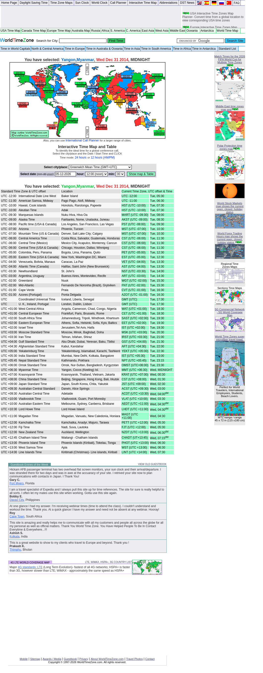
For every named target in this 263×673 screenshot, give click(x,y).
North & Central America (47, 48)
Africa (105, 30)
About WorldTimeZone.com (107, 658)
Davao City (17, 500)
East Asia (148, 30)
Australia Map (81, 30)
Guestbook (70, 658)
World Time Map (228, 30)
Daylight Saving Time (34, 2)
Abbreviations (168, 2)
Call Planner (118, 2)
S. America (117, 30)
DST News (187, 2)
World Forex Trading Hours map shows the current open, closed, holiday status (229, 238)
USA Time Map (10, 30)
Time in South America (156, 48)
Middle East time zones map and (230, 108)
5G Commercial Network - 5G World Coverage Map (230, 312)
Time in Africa (182, 48)
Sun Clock (82, 2)
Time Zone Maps (61, 2)
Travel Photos (134, 658)
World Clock (99, 2)
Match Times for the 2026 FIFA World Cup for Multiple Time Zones (229, 59)
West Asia (161, 30)
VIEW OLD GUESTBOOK (152, 464)
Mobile (24, 658)
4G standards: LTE (30, 567)
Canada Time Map (34, 30)
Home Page (9, 2)
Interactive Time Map (143, 2)
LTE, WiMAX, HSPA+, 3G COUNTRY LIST (108, 562)
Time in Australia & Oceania (104, 48)
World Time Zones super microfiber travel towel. (230, 338)
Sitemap (35, 658)
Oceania (192, 30)
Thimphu (15, 549)
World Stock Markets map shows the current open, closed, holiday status (229, 208)
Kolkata (15, 536)
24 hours (80, 157)
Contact (150, 658)
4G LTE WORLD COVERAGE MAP (30, 562)
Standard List (227, 48)
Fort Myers (17, 483)
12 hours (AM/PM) (103, 157)
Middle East (177, 30)
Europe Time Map (59, 30)
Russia (95, 30)
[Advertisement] (91, 17)
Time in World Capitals (15, 48)
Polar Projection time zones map (229, 147)
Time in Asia (132, 48)
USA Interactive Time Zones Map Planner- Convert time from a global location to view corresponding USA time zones (212, 19)
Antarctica (208, 30)
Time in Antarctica (204, 48)
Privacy (83, 658)
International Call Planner (82, 140)
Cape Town (17, 516)
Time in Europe (75, 48)
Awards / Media (52, 658)
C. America (133, 30)
